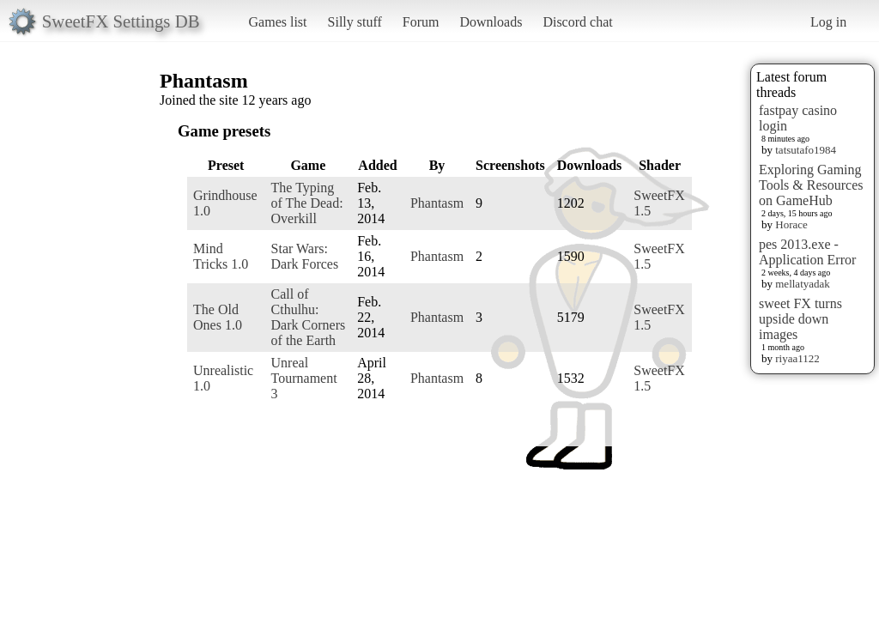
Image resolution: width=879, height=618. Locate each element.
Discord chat (577, 22)
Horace (791, 224)
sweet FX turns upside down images (800, 319)
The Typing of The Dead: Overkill (307, 203)
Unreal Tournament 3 (304, 378)
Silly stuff (355, 22)
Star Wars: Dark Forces (305, 256)
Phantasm (437, 203)
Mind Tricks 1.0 (220, 256)
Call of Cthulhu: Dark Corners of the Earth (308, 317)
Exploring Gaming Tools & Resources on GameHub (811, 185)
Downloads (490, 22)
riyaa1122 (797, 358)
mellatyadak (802, 283)
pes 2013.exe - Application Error (807, 252)
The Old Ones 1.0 (217, 317)
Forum (421, 22)
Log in (828, 22)
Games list (278, 22)
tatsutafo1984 (805, 149)
